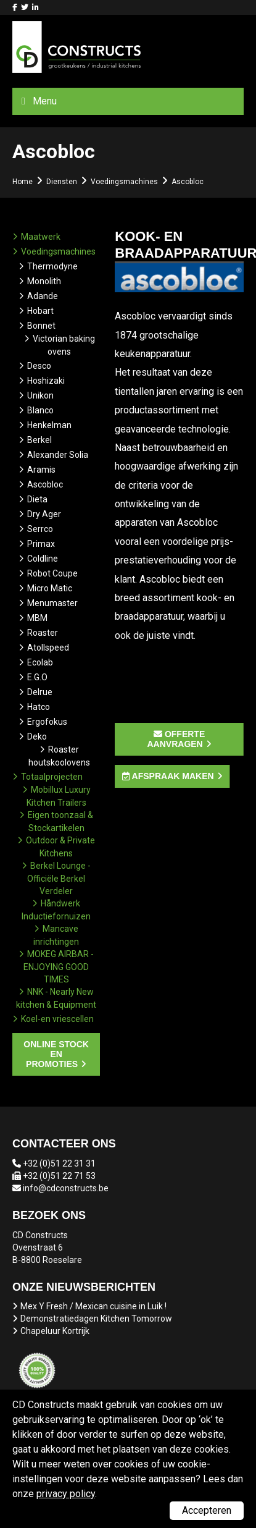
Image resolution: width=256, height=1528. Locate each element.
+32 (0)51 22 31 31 (59, 1163)
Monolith (44, 281)
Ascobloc (45, 484)
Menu (45, 101)
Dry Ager (44, 514)
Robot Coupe (52, 573)
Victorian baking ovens (64, 345)
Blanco (40, 410)
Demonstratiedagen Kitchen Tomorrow (96, 1318)
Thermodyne (52, 266)
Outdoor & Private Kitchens (60, 846)
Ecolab (40, 662)
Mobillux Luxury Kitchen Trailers (59, 796)
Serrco (40, 529)
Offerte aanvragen (176, 739)
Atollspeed (48, 647)
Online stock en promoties (56, 1054)
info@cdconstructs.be (66, 1188)
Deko (37, 736)
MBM (37, 618)
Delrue (39, 692)
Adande (42, 296)
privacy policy (65, 1494)
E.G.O (37, 677)
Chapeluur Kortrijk (54, 1331)
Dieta (37, 499)
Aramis (41, 470)
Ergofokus (47, 722)
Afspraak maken (167, 776)
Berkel (39, 440)
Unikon (40, 395)
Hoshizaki (46, 381)
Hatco (38, 707)
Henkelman (49, 425)
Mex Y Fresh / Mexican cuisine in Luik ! (93, 1306)
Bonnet (41, 326)
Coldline (42, 559)
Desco (39, 366)
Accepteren (206, 1510)
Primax (41, 544)
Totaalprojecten (52, 777)
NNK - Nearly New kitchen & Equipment (56, 998)
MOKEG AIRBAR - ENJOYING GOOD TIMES (58, 966)
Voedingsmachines (58, 251)
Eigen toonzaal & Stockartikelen (60, 821)
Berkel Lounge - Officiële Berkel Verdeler (59, 878)
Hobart (40, 311)
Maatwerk (40, 237)
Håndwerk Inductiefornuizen (56, 909)
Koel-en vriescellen (57, 1019)
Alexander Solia (57, 455)
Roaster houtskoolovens (59, 756)
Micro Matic (49, 588)
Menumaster (52, 603)
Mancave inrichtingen (56, 935)
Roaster (42, 633)
